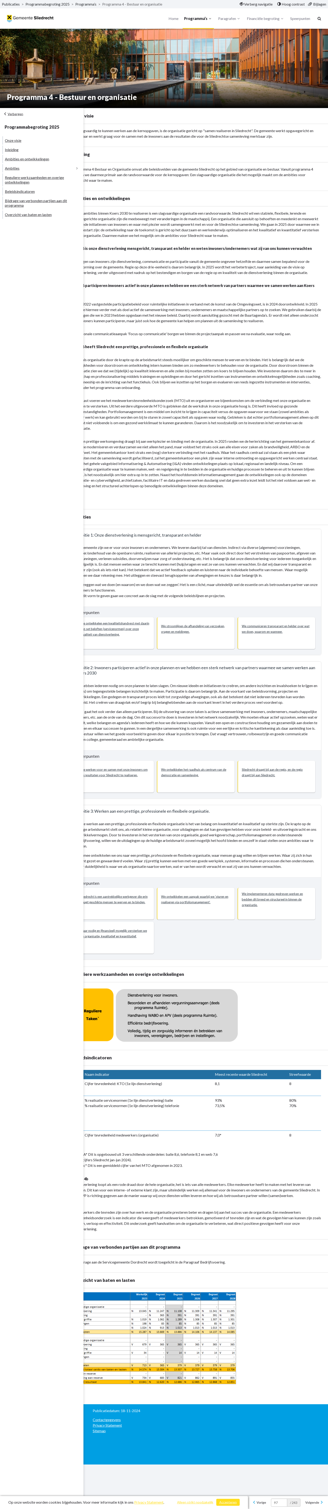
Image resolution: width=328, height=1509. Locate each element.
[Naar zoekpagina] (318, 18)
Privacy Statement (148, 1502)
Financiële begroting (264, 18)
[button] (130, 661)
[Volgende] (314, 1502)
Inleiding (12, 149)
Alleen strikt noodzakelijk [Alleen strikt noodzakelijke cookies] (195, 1502)
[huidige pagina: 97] (279, 1503)
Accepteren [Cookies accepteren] (228, 1502)
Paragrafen (228, 18)
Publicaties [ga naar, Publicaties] (11, 4)
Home (172, 18)
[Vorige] (259, 1502)
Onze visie (13, 140)
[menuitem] (256, 4)
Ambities (12, 168)
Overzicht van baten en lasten (28, 214)
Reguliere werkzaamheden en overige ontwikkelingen (34, 179)
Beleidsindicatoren (20, 191)
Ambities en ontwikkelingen (27, 159)
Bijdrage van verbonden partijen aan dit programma (36, 202)
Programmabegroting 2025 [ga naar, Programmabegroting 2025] (47, 4)
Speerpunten (299, 18)
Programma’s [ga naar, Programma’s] (85, 4)
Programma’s (197, 18)
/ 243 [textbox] (293, 1503)
